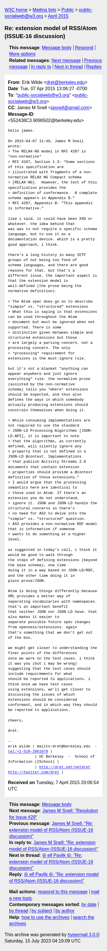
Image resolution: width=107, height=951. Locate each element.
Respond (84, 47)
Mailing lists (44, 9)
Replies (93, 66)
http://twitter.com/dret (33, 772)
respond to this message (62, 891)
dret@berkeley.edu (66, 82)
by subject (42, 910)
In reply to (41, 66)
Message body (57, 47)
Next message (66, 60)
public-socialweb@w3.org (43, 95)
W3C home (16, 9)
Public (67, 9)
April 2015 (58, 16)
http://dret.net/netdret (64, 767)
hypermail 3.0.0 (83, 934)
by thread (18, 910)
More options (22, 53)
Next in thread (68, 66)
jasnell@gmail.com (70, 107)
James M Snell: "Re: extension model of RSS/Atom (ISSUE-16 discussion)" (51, 830)
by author (64, 910)
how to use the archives (46, 917)
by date (88, 904)
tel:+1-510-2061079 (28, 751)
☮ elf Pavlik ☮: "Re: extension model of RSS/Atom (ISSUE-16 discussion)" (51, 862)
